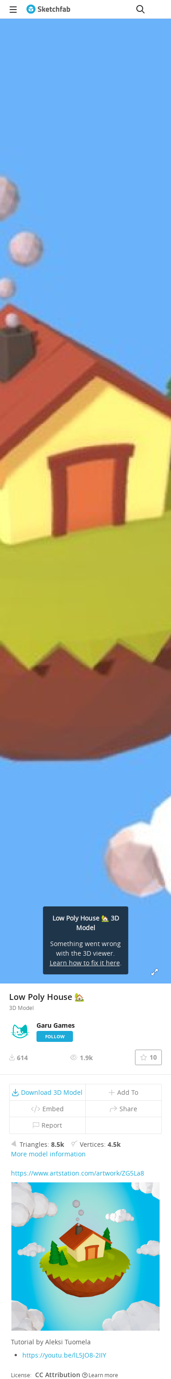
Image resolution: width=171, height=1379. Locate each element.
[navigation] (13, 9)
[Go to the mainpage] (48, 9)
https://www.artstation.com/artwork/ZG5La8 (77, 1173)
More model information (48, 1154)
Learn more (100, 1375)
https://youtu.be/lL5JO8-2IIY (64, 1355)
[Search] (140, 9)
